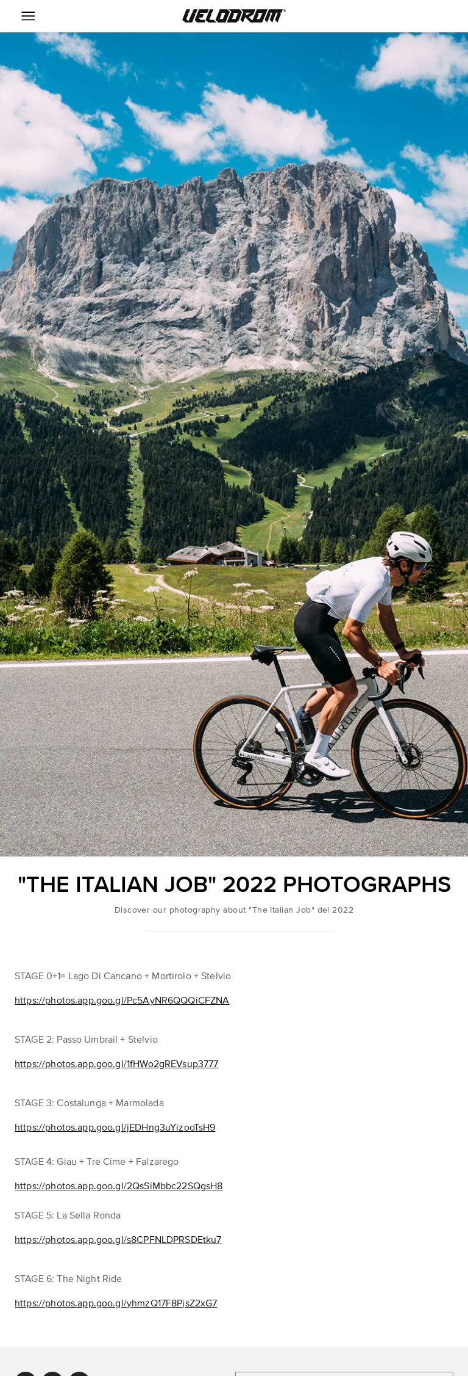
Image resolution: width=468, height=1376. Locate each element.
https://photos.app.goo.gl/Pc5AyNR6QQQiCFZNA (122, 1000)
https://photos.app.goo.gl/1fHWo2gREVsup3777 (116, 1064)
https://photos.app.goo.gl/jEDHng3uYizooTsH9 (115, 1127)
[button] (234, 16)
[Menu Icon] (28, 16)
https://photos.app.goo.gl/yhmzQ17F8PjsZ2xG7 (116, 1303)
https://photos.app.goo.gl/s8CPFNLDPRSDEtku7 (118, 1240)
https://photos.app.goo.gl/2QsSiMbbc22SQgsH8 (118, 1186)
